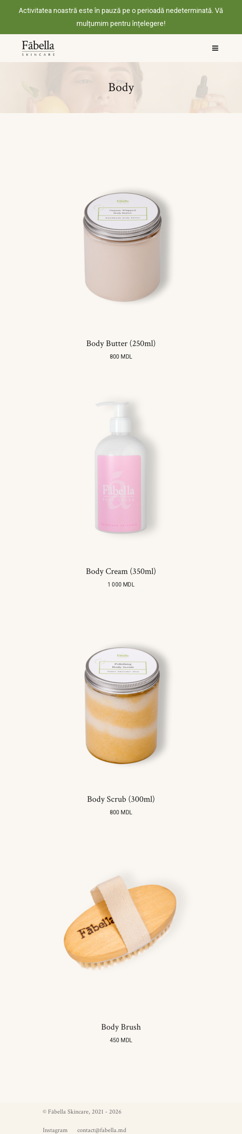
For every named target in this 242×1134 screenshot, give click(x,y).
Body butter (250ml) (121, 343)
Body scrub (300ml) (121, 799)
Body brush (121, 1027)
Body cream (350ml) (121, 571)
